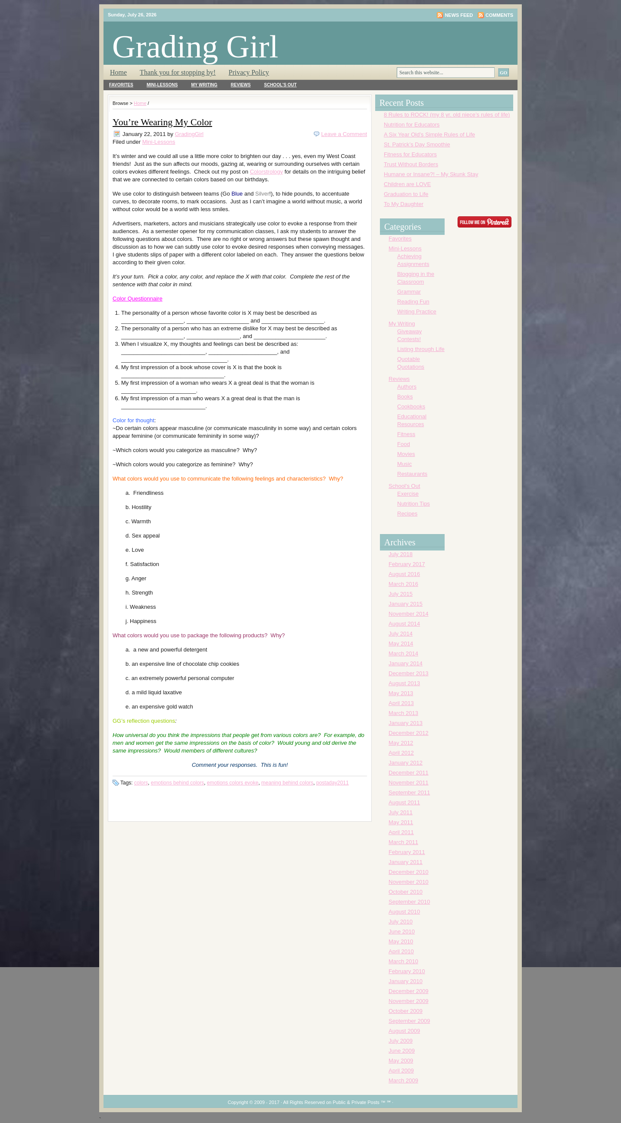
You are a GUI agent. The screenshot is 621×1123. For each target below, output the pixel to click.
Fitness (406, 434)
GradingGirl (189, 134)
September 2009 (409, 1021)
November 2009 (409, 1001)
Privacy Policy (249, 72)
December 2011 (409, 772)
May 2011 (401, 822)
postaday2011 (332, 783)
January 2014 (406, 663)
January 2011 (406, 862)
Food (403, 444)
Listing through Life (421, 349)
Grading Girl (195, 46)
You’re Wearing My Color (162, 122)
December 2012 (409, 733)
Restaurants (412, 474)
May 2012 (401, 743)
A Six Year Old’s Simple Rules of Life (429, 134)
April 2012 (401, 753)
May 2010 (401, 941)
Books (405, 396)
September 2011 (409, 792)
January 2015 (406, 604)
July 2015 (401, 594)
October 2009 (406, 1011)
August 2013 (404, 683)
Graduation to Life (406, 194)
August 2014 (404, 623)
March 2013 (403, 713)
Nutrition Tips (413, 503)
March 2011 (403, 842)
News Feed (459, 15)
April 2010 (401, 951)
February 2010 (407, 971)
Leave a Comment (344, 134)
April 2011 (401, 832)
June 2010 (402, 931)
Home (118, 72)
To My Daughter (403, 204)
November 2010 (409, 882)
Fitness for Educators (410, 154)
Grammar (409, 291)
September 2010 (409, 901)
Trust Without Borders (411, 164)
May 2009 (401, 1060)
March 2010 (403, 961)
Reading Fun (413, 301)
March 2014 (403, 653)
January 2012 (406, 762)
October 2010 (406, 892)
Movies (406, 454)
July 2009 (401, 1041)
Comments (499, 15)
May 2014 (401, 643)
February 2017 (407, 564)
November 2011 (409, 782)
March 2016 (403, 584)
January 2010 (406, 981)
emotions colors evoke (232, 783)
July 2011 (401, 812)
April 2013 (401, 703)
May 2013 (401, 693)
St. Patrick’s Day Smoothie (417, 144)
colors (141, 783)
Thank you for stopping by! (178, 72)
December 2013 (409, 673)
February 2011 (407, 852)
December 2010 (409, 872)
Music (404, 464)
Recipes (407, 513)
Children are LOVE (407, 184)
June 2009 (402, 1050)
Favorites (121, 84)
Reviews (241, 84)
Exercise (408, 493)
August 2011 (404, 802)
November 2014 (409, 614)
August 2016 (404, 574)
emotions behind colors (177, 783)
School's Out (280, 84)
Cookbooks (411, 406)
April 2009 (401, 1070)
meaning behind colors (287, 783)
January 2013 (406, 723)
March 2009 (403, 1080)
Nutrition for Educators (411, 124)
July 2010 (401, 921)
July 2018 (401, 554)
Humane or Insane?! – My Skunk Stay (431, 174)
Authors (407, 386)
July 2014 (401, 633)
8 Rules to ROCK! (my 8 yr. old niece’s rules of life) (447, 114)
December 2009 (409, 991)
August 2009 (404, 1031)
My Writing (204, 84)
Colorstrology (266, 171)
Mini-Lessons (162, 84)
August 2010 (404, 911)
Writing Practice (416, 311)
